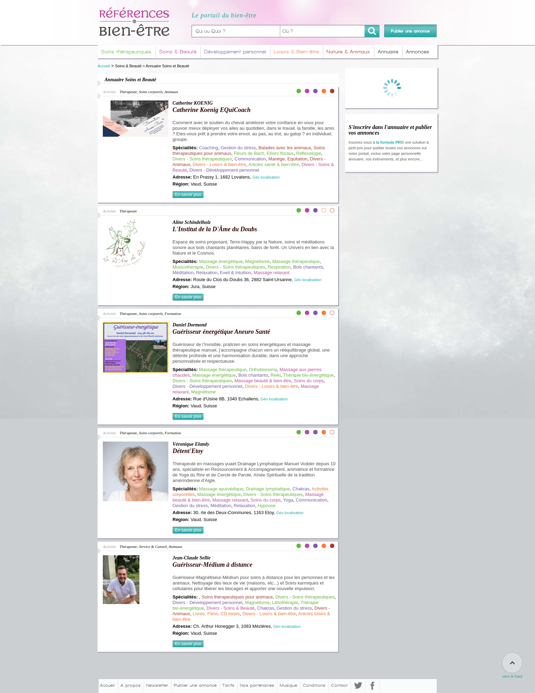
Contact (339, 685)
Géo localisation (266, 177)
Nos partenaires (257, 685)
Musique (288, 685)
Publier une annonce (195, 685)
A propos (131, 685)
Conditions (314, 685)
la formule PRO (390, 142)
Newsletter (157, 685)
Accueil (104, 66)
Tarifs (228, 685)
